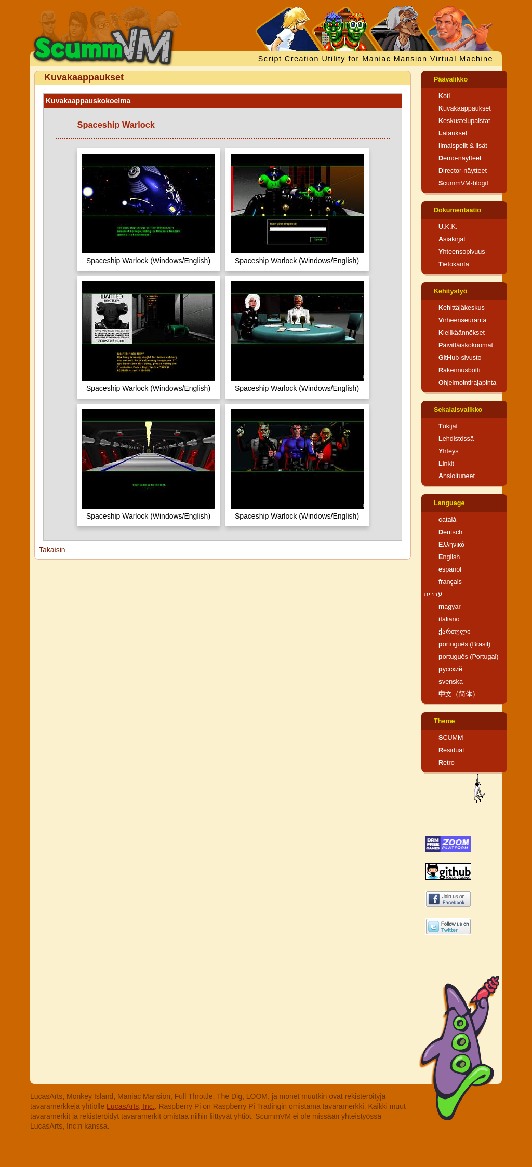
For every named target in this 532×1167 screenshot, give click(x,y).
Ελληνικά (451, 544)
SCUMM (450, 737)
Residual (451, 750)
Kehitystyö (450, 291)
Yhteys (448, 451)
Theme (444, 721)
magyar (449, 606)
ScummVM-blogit (463, 183)
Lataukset (452, 133)
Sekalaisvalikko (458, 409)
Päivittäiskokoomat (465, 345)
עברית (433, 594)
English (449, 557)
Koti (444, 96)
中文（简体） (458, 694)
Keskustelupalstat (464, 121)
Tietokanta (453, 264)
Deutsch (450, 532)
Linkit (446, 463)
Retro (446, 762)
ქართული (454, 631)
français (450, 582)
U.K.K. (447, 226)
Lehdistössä (456, 438)
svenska (450, 681)
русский (450, 669)
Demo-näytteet (460, 158)
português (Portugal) (468, 656)
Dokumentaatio (457, 210)
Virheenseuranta (462, 320)
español (449, 569)
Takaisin (52, 550)
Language (449, 503)
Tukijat (448, 426)
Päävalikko (451, 79)
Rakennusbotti (459, 370)
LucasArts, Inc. (131, 1106)
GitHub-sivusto (460, 357)
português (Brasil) (464, 644)
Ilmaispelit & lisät (462, 146)
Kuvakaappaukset (464, 108)
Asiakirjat (452, 239)
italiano (449, 619)
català (447, 519)
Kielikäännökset (461, 332)
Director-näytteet (462, 170)
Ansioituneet (456, 476)
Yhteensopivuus (461, 251)
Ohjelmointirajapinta (467, 382)
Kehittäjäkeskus (461, 307)
